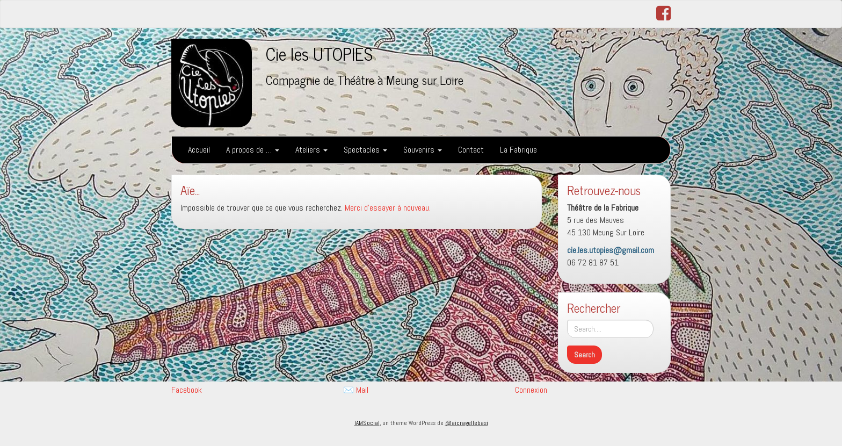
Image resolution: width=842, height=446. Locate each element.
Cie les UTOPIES (319, 53)
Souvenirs (422, 149)
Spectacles (365, 149)
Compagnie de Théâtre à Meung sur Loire (364, 80)
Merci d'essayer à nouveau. (388, 207)
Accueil (199, 149)
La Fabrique (518, 149)
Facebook (186, 389)
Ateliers (311, 149)
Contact (471, 149)
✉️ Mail (355, 389)
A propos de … (252, 149)
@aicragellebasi (466, 423)
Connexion (531, 389)
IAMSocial (367, 423)
